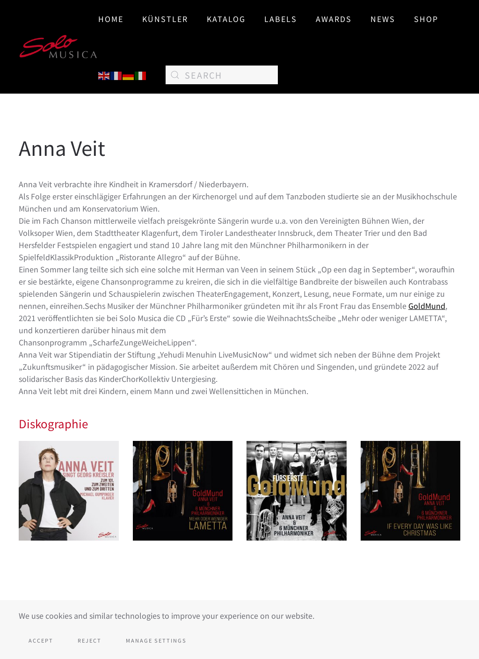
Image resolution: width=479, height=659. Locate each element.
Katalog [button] (226, 18)
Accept (41, 640)
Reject (90, 640)
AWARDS (334, 18)
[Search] (222, 75)
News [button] (382, 18)
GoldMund (426, 305)
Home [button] (110, 18)
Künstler (165, 18)
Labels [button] (280, 18)
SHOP (426, 18)
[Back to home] (58, 47)
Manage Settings (156, 640)
